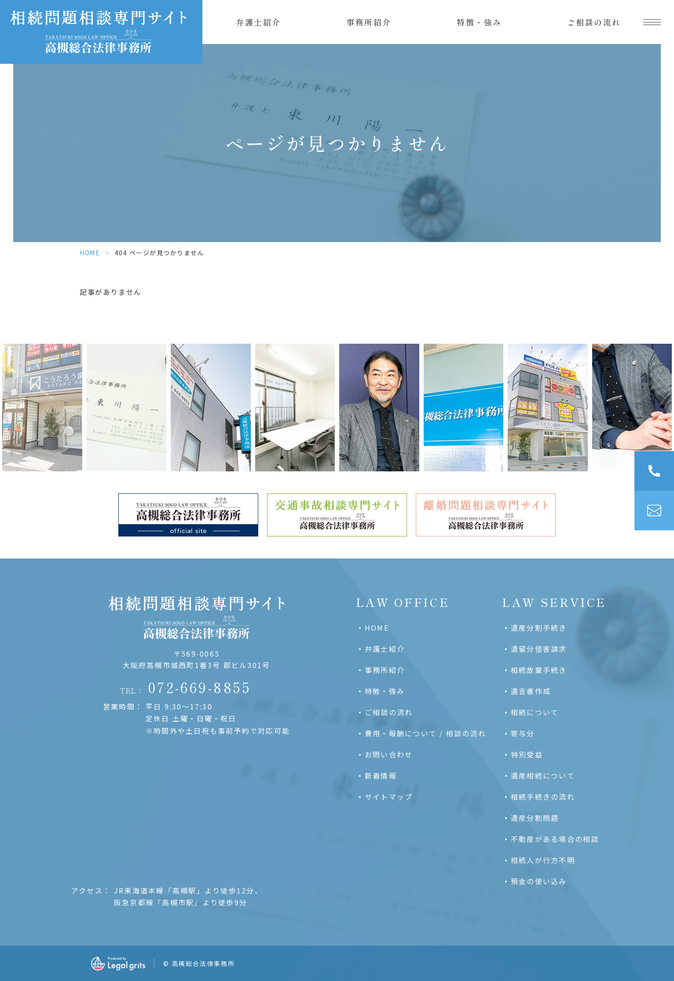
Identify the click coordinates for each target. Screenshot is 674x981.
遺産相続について (543, 775)
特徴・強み (479, 22)
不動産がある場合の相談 (555, 839)
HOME (90, 252)
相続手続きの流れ (543, 796)
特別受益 (527, 754)
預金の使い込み (539, 881)
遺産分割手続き (539, 627)
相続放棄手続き (539, 670)
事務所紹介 (369, 22)
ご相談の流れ (594, 22)
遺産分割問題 (535, 817)
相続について (535, 712)
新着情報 (381, 775)
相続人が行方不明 (543, 860)
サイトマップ (389, 796)
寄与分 (523, 733)
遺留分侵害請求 (539, 648)
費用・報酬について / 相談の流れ (425, 733)
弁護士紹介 (258, 22)
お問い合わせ (389, 754)
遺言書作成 (531, 691)
